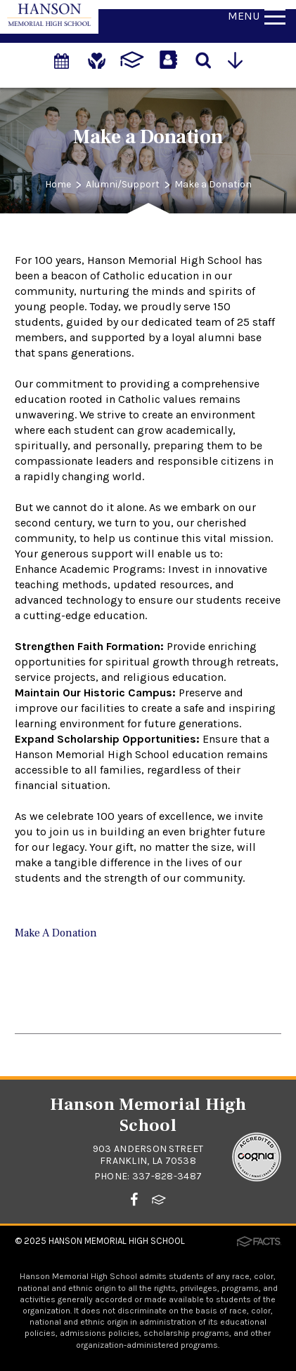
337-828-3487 (167, 1176)
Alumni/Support (123, 184)
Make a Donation (213, 184)
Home (58, 184)
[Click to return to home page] (49, 22)
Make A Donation (56, 933)
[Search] (203, 59)
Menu (256, 15)
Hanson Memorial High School (117, 1241)
